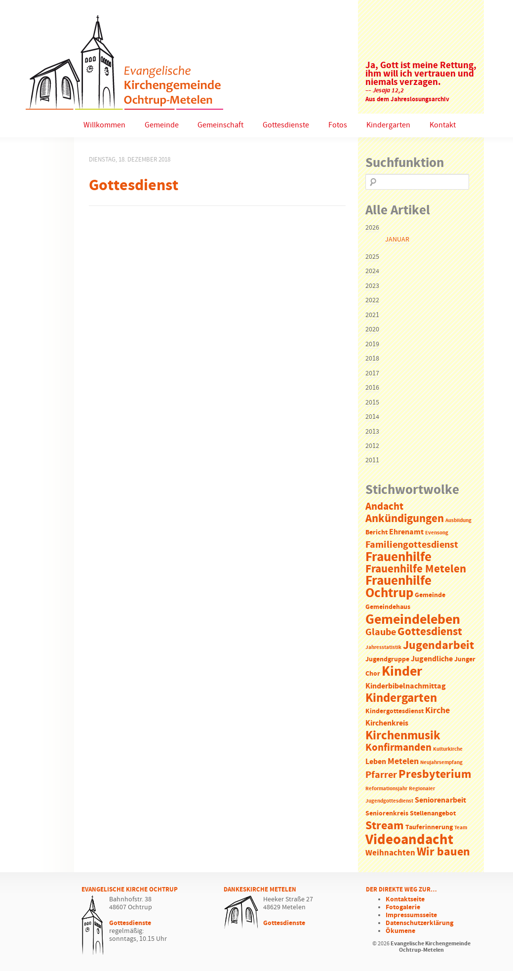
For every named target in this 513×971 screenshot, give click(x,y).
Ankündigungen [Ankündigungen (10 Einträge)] (404, 519)
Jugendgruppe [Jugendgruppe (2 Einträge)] (387, 659)
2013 (372, 432)
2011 (372, 460)
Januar (397, 239)
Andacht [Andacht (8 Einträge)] (384, 507)
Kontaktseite (405, 899)
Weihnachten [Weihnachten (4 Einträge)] (390, 853)
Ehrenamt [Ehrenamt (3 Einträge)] (406, 532)
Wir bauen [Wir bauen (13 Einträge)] (443, 852)
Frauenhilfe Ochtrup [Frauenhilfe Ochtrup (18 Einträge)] (398, 587)
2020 (372, 329)
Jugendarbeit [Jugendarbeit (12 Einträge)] (438, 645)
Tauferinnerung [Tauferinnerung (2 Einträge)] (429, 827)
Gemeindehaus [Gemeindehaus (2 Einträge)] (387, 607)
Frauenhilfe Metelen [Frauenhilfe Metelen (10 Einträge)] (415, 569)
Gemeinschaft (220, 125)
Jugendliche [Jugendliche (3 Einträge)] (432, 659)
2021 (372, 315)
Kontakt (443, 125)
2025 (372, 257)
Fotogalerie (403, 907)
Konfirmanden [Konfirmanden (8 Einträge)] (398, 748)
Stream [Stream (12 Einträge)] (384, 825)
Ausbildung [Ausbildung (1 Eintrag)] (458, 521)
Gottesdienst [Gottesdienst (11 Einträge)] (429, 631)
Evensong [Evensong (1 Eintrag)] (436, 533)
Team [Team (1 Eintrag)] (460, 828)
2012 (372, 446)
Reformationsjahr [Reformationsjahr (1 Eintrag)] (386, 789)
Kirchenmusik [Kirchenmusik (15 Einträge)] (402, 736)
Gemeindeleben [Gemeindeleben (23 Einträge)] (412, 620)
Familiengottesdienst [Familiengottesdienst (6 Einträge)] (411, 545)
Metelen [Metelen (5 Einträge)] (403, 762)
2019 (372, 344)
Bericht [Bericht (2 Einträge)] (376, 532)
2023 (372, 286)
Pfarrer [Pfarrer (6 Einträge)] (381, 775)
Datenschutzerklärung (419, 923)
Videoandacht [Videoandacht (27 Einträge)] (409, 840)
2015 (372, 402)
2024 (372, 271)
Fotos (337, 125)
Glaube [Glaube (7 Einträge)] (380, 632)
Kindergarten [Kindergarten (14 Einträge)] (401, 698)
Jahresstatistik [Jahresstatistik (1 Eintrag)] (383, 647)
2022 (372, 300)
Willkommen (104, 125)
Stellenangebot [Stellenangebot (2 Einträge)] (433, 813)
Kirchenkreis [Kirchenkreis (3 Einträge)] (386, 723)
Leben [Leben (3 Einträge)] (375, 762)
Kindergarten (388, 125)
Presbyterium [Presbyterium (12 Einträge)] (435, 774)
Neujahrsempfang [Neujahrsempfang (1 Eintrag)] (441, 763)
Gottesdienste (286, 125)
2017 (372, 373)
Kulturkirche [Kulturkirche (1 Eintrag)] (448, 749)
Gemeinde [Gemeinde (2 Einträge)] (430, 595)
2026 (372, 228)
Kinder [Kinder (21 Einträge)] (402, 671)
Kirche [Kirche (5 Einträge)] (437, 711)
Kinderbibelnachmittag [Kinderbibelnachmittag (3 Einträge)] (405, 686)
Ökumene (400, 931)
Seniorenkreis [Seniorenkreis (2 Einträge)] (386, 813)
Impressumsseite (411, 915)
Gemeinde (162, 125)
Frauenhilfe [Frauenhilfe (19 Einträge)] (398, 557)
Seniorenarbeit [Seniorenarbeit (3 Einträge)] (440, 800)
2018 (372, 359)
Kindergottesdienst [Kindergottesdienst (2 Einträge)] (394, 711)
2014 (372, 417)
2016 (372, 388)
